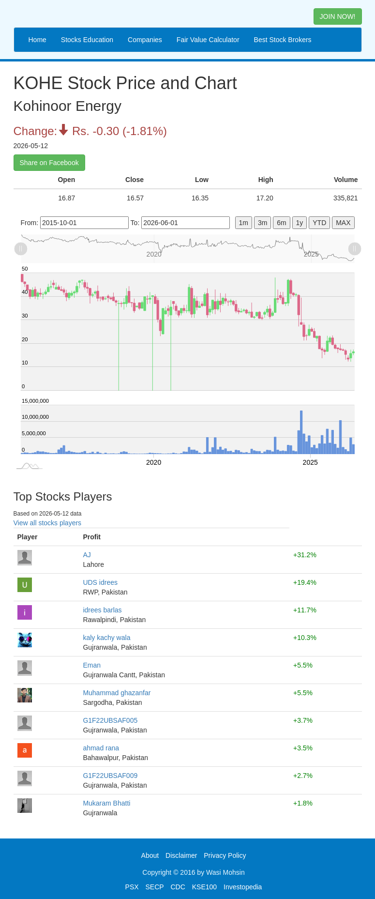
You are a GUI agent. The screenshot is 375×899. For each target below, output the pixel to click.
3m (262, 223)
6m (281, 223)
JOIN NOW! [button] (338, 16)
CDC (178, 887)
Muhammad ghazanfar (116, 693)
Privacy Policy (225, 855)
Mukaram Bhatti (106, 803)
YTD (319, 223)
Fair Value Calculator (208, 40)
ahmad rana (101, 748)
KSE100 (204, 887)
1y (299, 223)
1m (243, 223)
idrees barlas (102, 610)
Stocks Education (87, 40)
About (150, 855)
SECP (154, 887)
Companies (145, 40)
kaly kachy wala (106, 637)
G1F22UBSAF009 (110, 775)
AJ (86, 555)
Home (37, 40)
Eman (92, 665)
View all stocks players (48, 523)
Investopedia (243, 887)
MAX (343, 223)
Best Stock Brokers (283, 40)
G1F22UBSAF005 (110, 720)
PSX (132, 887)
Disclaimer (181, 855)
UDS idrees (100, 582)
